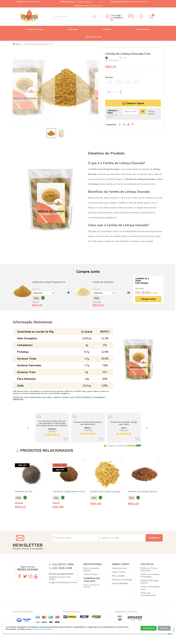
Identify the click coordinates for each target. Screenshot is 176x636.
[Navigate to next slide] (147, 428)
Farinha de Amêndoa (103, 282)
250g (109, 81)
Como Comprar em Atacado (91, 586)
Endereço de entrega (122, 579)
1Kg (127, 81)
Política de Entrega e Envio (150, 587)
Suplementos (141, 29)
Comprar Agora (135, 103)
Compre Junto (148, 299)
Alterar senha (118, 572)
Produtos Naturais (32, 29)
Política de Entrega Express (149, 581)
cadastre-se (116, 18)
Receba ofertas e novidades (28, 548)
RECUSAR (164, 628)
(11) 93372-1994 (63, 564)
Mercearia (71, 29)
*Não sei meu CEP (151, 112)
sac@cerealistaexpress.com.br (63, 582)
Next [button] (83, 87)
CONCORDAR (148, 628)
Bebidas (105, 29)
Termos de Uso (90, 574)
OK (142, 111)
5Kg (136, 81)
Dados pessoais (119, 568)
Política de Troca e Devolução (149, 569)
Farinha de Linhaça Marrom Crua (69, 491)
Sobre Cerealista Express (91, 569)
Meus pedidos (118, 575)
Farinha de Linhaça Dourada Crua (48, 282)
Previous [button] (27, 87)
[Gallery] (88, 428)
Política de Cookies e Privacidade (150, 575)
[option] (55, 87)
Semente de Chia (23, 491)
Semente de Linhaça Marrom (142, 491)
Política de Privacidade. (42, 629)
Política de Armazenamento (148, 594)
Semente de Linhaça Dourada (105, 491)
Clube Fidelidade (120, 583)
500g (118, 81)
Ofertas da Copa (91, 37)
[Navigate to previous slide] (27, 428)
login (118, 15)
